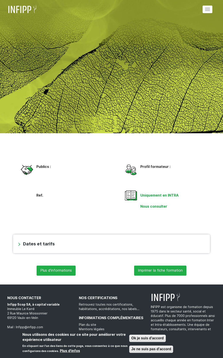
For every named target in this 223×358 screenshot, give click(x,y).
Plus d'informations (56, 270)
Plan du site (87, 324)
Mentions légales (91, 329)
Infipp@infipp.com (29, 327)
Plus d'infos (70, 351)
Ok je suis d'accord (147, 338)
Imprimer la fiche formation (160, 270)
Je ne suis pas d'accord (151, 349)
